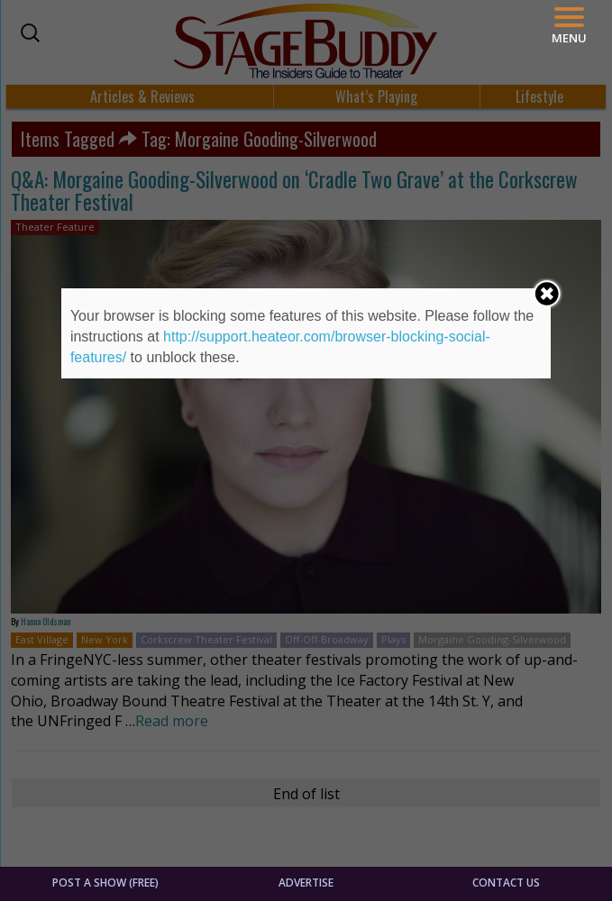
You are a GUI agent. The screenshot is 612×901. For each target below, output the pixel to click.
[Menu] (569, 25)
